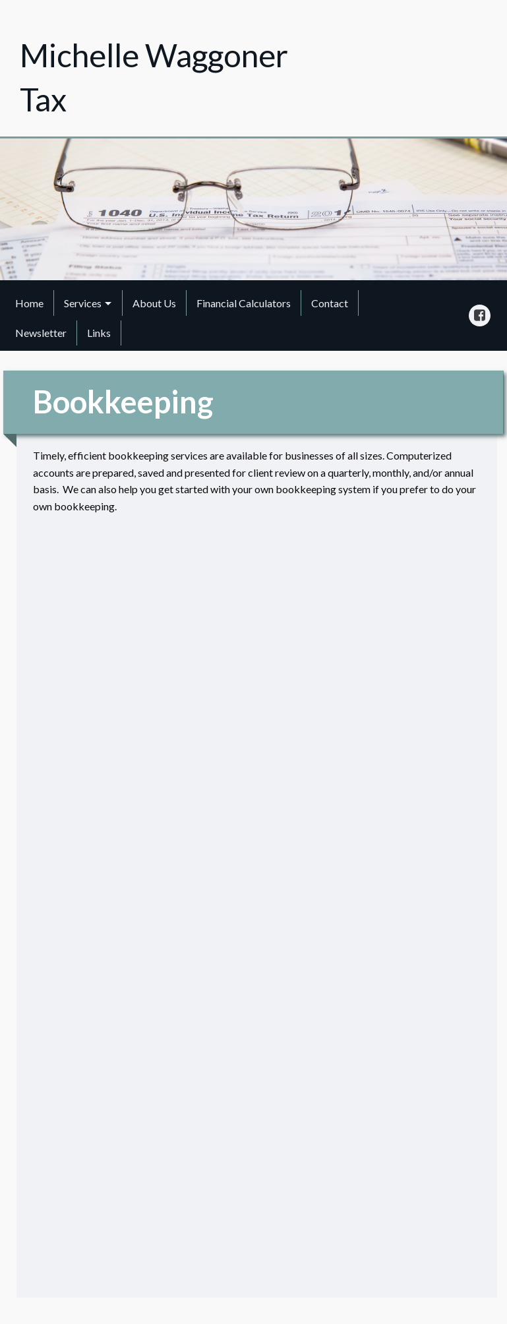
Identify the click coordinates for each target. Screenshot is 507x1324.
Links (99, 332)
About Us (154, 303)
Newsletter (41, 332)
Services (83, 303)
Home (29, 303)
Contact (329, 303)
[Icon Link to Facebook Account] (479, 315)
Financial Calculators (243, 303)
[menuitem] (29, 302)
